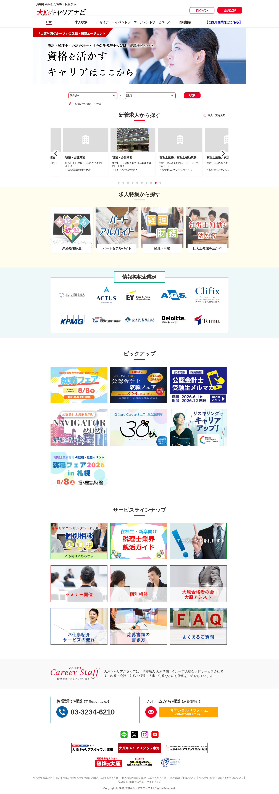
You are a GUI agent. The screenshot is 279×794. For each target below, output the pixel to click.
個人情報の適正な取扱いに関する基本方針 (144, 777)
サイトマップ (154, 781)
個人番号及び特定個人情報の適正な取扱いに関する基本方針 (87, 777)
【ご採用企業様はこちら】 (223, 22)
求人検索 (81, 22)
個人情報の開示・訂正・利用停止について (221, 777)
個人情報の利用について (182, 777)
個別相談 (184, 22)
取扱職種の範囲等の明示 (131, 781)
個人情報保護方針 (42, 777)
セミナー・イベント (113, 22)
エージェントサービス (149, 22)
